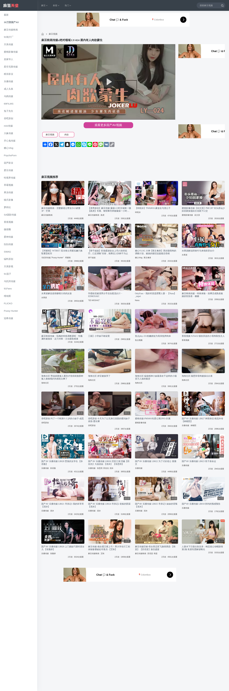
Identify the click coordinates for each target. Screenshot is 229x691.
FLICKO (8, 303)
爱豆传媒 (8, 170)
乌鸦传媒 (8, 96)
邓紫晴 (68, 258)
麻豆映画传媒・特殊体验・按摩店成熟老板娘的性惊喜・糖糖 (202, 294)
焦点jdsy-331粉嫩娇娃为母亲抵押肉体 (153, 336)
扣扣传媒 (8, 244)
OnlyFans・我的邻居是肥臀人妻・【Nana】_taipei (155, 294)
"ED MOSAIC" (94, 300)
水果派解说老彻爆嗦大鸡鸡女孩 (56, 293)
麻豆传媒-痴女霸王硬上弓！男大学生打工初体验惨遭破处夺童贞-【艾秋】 (109, 548)
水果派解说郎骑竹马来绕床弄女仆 (198, 251)
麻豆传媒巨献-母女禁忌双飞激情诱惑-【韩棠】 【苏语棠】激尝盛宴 (155, 548)
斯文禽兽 (147, 258)
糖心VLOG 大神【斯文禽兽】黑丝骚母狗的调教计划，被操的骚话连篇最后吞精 (155, 252)
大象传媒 (8, 133)
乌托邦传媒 (9, 281)
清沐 (111, 468)
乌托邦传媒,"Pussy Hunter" (52, 258)
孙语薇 (53, 468)
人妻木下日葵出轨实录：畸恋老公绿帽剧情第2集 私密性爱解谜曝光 (202, 548)
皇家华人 (8, 59)
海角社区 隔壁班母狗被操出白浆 (197, 376)
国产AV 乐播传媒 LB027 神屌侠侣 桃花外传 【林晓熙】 (202, 420)
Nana (137, 300)
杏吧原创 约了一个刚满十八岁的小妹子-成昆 (62, 418)
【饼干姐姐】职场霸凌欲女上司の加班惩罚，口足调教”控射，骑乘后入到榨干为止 (108, 252)
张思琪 (100, 468)
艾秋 (102, 553)
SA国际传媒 (10, 214)
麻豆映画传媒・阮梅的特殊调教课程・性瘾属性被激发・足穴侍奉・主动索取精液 (62, 337)
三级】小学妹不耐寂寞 (99, 336)
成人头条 (8, 88)
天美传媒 (8, 44)
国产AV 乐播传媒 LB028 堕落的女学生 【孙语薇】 (62, 462)
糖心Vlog (8, 148)
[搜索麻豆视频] (211, 5)
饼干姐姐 (92, 258)
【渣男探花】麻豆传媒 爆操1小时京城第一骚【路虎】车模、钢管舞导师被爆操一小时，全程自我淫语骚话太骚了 (109, 209)
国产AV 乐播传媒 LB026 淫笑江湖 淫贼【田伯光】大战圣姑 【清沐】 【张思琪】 (108, 462)
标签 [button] (56, 5)
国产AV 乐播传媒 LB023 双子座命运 (199, 461)
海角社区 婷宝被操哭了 (99, 376)
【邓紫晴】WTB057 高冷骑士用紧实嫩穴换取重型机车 (62, 252)
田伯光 (106, 468)
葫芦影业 (8, 162)
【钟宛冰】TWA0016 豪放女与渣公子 (153, 208)
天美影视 (8, 266)
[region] (18, 351)
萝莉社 (7, 207)
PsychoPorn (10, 155)
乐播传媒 (8, 81)
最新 (6, 14)
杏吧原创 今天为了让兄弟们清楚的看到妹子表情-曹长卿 (109, 420)
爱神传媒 (8, 236)
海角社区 (45, 383)
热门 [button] (68, 5)
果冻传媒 (8, 192)
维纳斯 (7, 296)
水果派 (184, 255)
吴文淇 (197, 215)
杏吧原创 (8, 118)
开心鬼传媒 (9, 140)
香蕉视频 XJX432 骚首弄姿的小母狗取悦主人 (203, 336)
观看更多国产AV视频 (108, 125)
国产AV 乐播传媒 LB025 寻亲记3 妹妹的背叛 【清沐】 (156, 505)
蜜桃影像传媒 (11, 51)
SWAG (7, 251)
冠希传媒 (8, 318)
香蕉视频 (8, 222)
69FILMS (8, 103)
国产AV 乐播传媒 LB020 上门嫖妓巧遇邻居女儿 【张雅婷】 (62, 548)
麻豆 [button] (44, 5)
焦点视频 (138, 340)
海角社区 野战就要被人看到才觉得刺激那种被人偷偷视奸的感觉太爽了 (62, 377)
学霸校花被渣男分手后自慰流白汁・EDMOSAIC (105, 294)
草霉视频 (8, 185)
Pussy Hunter (11, 311)
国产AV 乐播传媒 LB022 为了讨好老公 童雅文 (155, 462)
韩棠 (155, 553)
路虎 (102, 215)
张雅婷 (53, 553)
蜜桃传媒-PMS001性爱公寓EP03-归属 (152, 418)
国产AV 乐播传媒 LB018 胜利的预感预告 (201, 504)
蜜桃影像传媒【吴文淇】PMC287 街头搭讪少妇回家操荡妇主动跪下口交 (203, 209)
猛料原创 (8, 259)
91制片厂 (8, 37)
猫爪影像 (8, 199)
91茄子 (7, 273)
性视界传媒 (9, 177)
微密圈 (7, 229)
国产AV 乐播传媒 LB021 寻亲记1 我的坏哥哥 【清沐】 (62, 505)
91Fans (8, 288)
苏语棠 (150, 553)
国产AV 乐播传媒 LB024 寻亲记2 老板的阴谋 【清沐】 (109, 505)
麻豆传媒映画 (11, 29)
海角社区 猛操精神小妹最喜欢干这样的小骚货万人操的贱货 (156, 377)
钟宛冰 (138, 212)
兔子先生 (8, 111)
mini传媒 (8, 125)
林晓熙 (193, 425)
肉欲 (66, 134)
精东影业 (8, 74)
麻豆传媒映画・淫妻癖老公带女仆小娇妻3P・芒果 (60, 209)
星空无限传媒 (11, 66)
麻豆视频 (53, 34)
